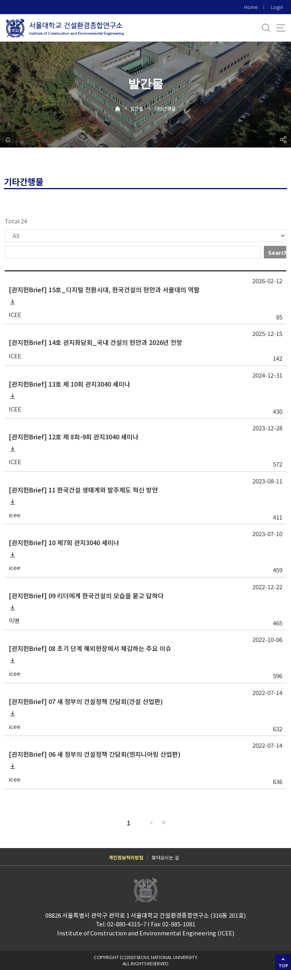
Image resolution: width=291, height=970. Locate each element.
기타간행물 (165, 108)
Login (277, 7)
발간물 (136, 108)
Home (251, 7)
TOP (283, 965)
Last (163, 822)
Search (277, 252)
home (8, 140)
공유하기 (283, 140)
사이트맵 (280, 27)
